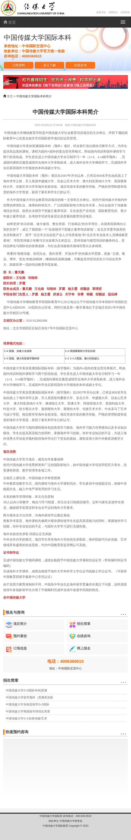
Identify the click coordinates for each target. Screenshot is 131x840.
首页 (9, 22)
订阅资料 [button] (18, 65)
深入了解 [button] (49, 65)
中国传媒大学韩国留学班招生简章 (28, 711)
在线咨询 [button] (80, 65)
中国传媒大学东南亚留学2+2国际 (27, 704)
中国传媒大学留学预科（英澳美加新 (29, 697)
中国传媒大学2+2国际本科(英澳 (26, 690)
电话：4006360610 (65, 661)
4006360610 (31, 56)
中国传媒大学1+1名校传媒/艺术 (26, 718)
